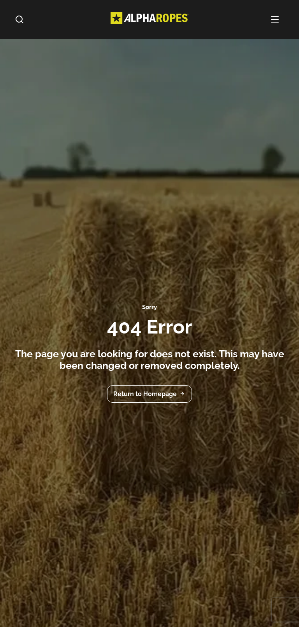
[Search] (19, 19)
